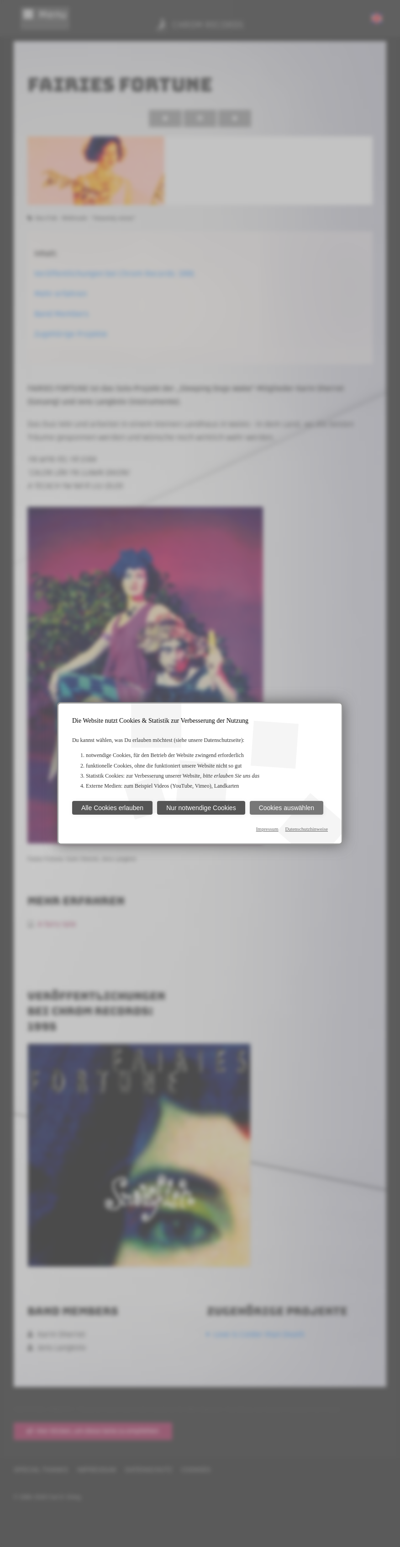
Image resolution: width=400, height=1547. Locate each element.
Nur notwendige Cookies (201, 807)
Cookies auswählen (286, 807)
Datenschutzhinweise (306, 829)
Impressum (267, 829)
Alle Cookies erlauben (112, 807)
